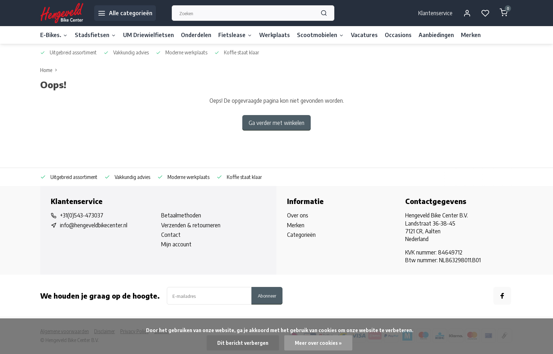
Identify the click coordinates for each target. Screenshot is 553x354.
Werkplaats (274, 34)
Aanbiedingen (436, 34)
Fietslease (235, 34)
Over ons (297, 215)
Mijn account (176, 244)
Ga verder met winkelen (276, 122)
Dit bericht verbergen (242, 343)
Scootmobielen (320, 34)
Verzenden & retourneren (190, 225)
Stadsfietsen (95, 34)
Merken (471, 34)
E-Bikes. (54, 34)
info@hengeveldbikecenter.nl (93, 225)
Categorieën (301, 234)
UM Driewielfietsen (148, 34)
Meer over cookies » (318, 343)
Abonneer (267, 296)
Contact (171, 234)
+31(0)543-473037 (81, 215)
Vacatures (364, 34)
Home (50, 70)
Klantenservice (435, 13)
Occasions (398, 34)
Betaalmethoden (181, 215)
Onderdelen (196, 34)
